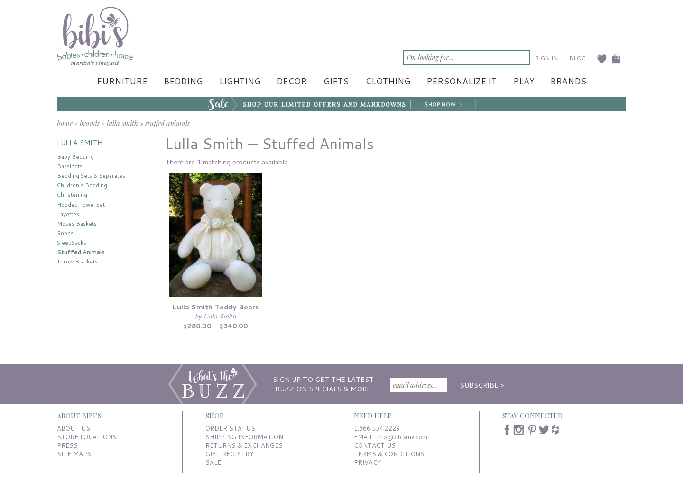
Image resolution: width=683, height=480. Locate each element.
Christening (72, 194)
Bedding (183, 81)
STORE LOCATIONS (87, 437)
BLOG (577, 58)
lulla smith (122, 123)
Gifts (336, 81)
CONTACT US (375, 445)
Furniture (122, 81)
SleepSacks (71, 242)
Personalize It (461, 81)
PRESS (67, 445)
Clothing (387, 81)
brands (90, 123)
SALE (213, 462)
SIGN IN (546, 58)
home (65, 123)
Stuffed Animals (81, 252)
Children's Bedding (82, 185)
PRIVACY (367, 462)
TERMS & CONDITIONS (389, 454)
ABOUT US (73, 428)
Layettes (68, 214)
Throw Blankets (77, 261)
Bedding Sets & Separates (91, 176)
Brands (568, 81)
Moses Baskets (77, 223)
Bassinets (70, 166)
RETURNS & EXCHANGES (244, 445)
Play (523, 81)
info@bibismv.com (401, 437)
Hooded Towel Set (81, 204)
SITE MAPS (74, 454)
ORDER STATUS (230, 428)
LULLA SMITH (79, 142)
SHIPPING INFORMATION (244, 437)
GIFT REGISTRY (229, 454)
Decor (292, 81)
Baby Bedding (75, 157)
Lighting (239, 81)
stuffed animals (167, 123)
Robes (65, 233)
